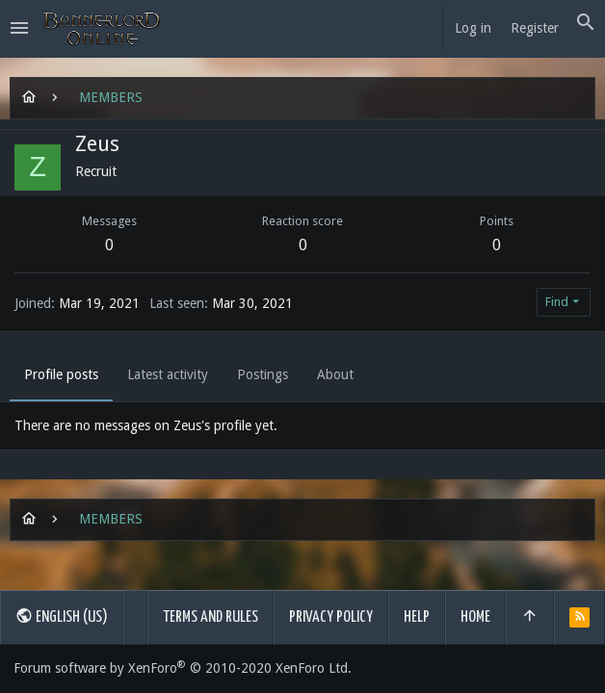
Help (417, 617)
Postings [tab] (262, 374)
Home (475, 617)
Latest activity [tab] (167, 374)
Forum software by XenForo (182, 668)
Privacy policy (331, 617)
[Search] (585, 23)
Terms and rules (210, 617)
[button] (19, 29)
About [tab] (335, 374)
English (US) (61, 616)
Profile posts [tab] (61, 374)
